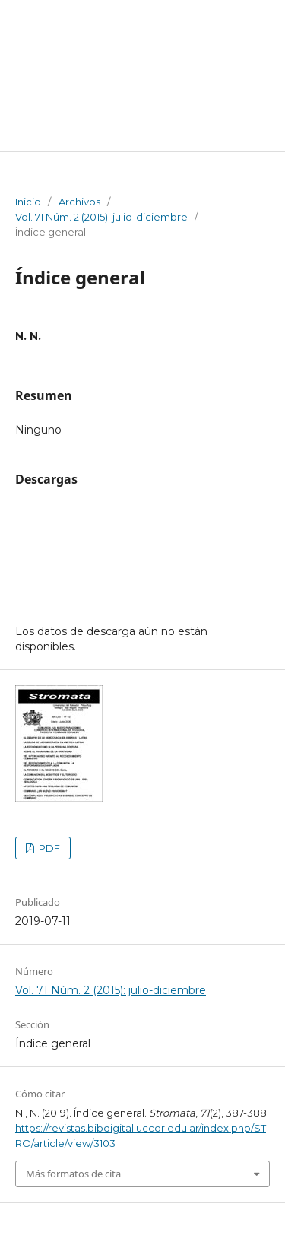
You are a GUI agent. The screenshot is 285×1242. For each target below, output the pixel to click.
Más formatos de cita (73, 1173)
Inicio (28, 201)
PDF (48, 848)
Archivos (79, 201)
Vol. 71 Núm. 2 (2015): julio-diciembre (101, 217)
